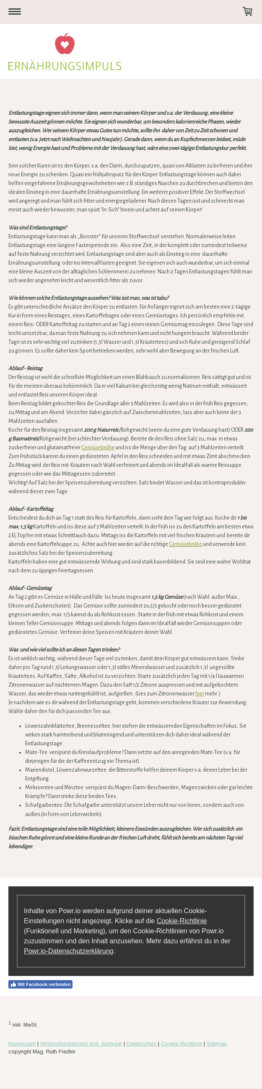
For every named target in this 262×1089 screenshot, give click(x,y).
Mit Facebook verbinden (40, 984)
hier (199, 694)
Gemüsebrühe (97, 448)
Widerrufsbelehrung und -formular (81, 1043)
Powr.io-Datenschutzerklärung (68, 951)
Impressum (22, 1043)
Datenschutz (141, 1043)
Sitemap (217, 1043)
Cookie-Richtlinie (182, 920)
